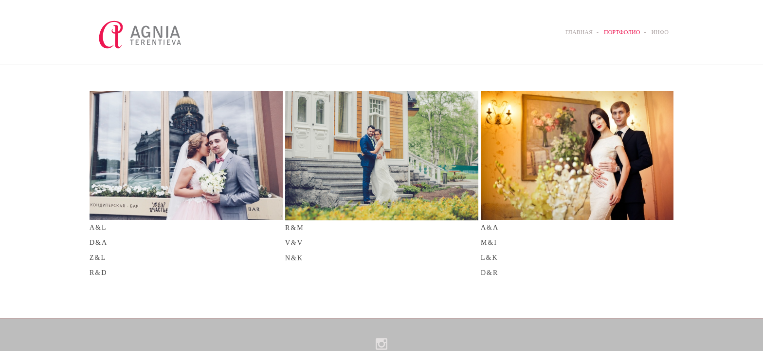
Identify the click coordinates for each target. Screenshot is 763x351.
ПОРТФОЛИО (622, 32)
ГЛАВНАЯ (579, 32)
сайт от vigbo (381, 333)
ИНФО (660, 32)
